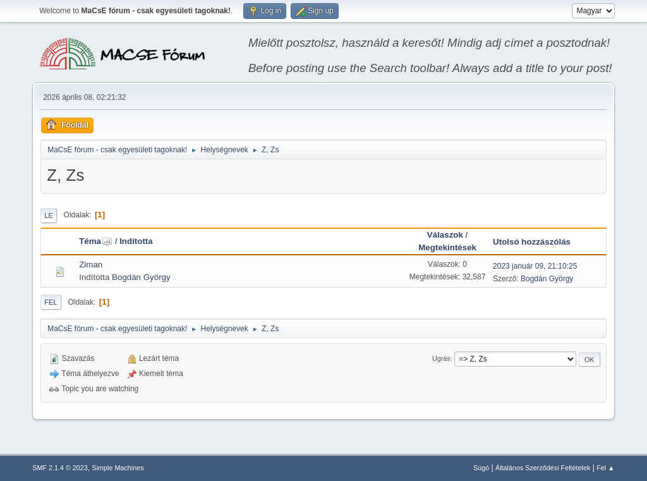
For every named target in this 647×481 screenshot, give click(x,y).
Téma (95, 241)
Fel (50, 302)
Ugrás (441, 359)
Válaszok (445, 235)
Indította (136, 241)
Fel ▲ (605, 468)
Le (48, 215)
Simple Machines (118, 468)
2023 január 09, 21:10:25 (535, 266)
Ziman (90, 264)
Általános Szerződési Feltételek (542, 468)
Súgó (481, 468)
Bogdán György (141, 277)
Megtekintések (447, 247)
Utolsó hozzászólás (532, 242)
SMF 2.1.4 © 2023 (60, 468)
